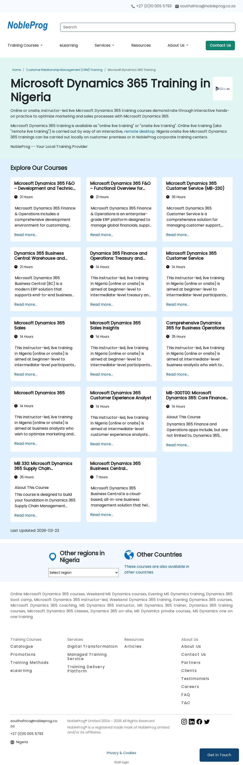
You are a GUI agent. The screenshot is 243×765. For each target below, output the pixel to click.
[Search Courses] (147, 27)
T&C (186, 703)
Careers (190, 686)
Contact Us (220, 45)
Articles (133, 646)
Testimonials (195, 678)
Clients (189, 670)
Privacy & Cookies (121, 753)
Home (16, 70)
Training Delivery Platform (86, 669)
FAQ (185, 694)
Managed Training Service (87, 656)
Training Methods (29, 662)
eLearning (69, 45)
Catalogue (21, 646)
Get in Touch (219, 755)
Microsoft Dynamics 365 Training (132, 70)
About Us (176, 45)
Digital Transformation (92, 646)
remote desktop (139, 131)
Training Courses (24, 45)
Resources (141, 45)
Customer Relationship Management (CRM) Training (64, 70)
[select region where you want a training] (83, 572)
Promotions (23, 654)
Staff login (121, 762)
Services (103, 45)
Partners (191, 662)
